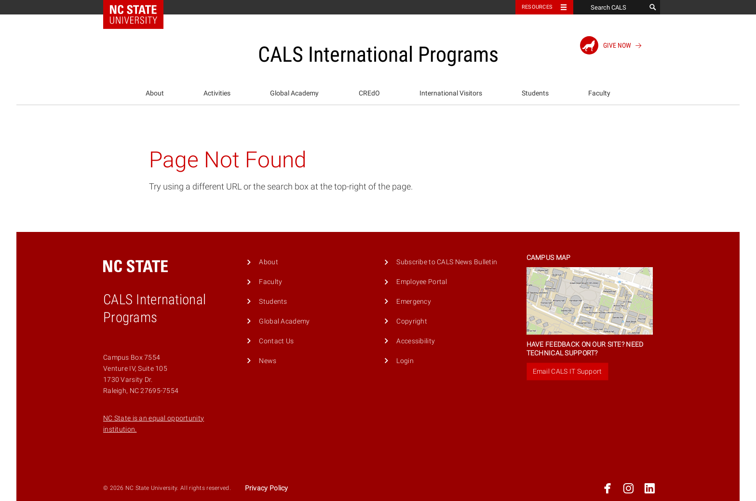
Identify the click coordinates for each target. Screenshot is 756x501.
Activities (216, 93)
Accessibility (415, 341)
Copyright (411, 321)
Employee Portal (421, 282)
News (267, 361)
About (155, 93)
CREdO (369, 93)
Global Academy (294, 93)
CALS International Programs (378, 54)
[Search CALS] (609, 7)
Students (535, 93)
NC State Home (139, 7)
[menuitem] (154, 93)
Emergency (413, 302)
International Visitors (450, 93)
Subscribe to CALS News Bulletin (446, 262)
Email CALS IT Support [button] (567, 371)
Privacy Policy (266, 488)
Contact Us (276, 341)
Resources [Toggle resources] (537, 7)
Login (404, 361)
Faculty (599, 93)
